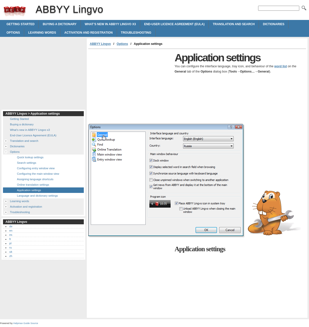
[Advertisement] (130, 86)
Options (13, 32)
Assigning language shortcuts (35, 179)
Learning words (42, 32)
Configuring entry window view (36, 168)
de (10, 226)
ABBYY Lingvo (15, 11)
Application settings (29, 190)
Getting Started (20, 24)
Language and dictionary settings (37, 195)
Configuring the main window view (38, 173)
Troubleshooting (136, 32)
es (10, 234)
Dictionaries (273, 24)
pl (10, 243)
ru (10, 247)
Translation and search (234, 24)
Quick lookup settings (30, 157)
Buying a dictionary (59, 24)
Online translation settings (33, 184)
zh (10, 255)
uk (10, 251)
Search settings (26, 162)
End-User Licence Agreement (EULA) (174, 24)
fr (10, 239)
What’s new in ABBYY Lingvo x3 (110, 24)
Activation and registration (88, 32)
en (10, 230)
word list (280, 66)
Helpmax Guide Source (25, 323)
